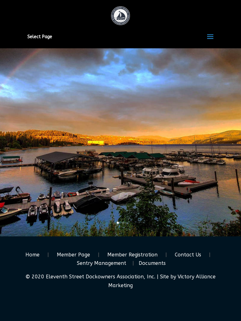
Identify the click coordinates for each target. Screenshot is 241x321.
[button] (210, 41)
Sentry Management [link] (101, 263)
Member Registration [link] (132, 255)
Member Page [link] (73, 255)
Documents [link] (152, 263)
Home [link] (32, 255)
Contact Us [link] (188, 255)
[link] (120, 15)
